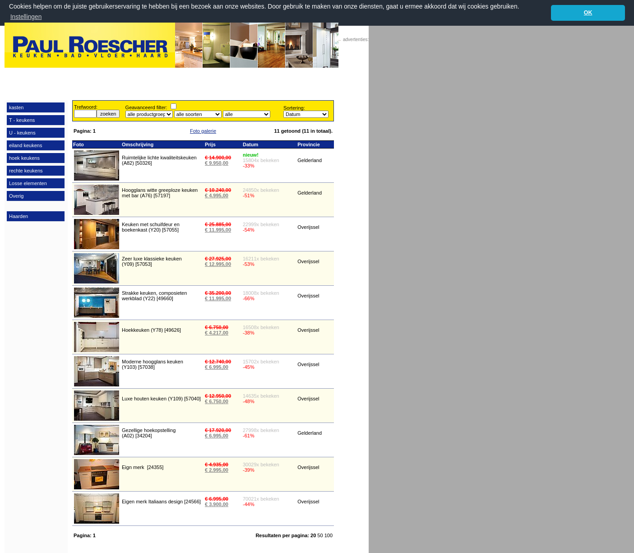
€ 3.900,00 (216, 504)
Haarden (18, 215)
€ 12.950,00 (218, 396)
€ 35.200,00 (218, 293)
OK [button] (588, 12)
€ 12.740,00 (218, 361)
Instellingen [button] (26, 17)
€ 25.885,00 (218, 224)
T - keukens (22, 119)
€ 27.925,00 (218, 258)
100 (328, 535)
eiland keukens (25, 145)
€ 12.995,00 (218, 264)
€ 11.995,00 (218, 229)
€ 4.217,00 (216, 332)
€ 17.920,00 (218, 430)
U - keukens (22, 132)
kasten (16, 107)
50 (320, 535)
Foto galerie (203, 130)
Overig (16, 195)
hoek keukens (24, 157)
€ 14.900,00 (218, 157)
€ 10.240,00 (218, 190)
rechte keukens (26, 170)
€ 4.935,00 (216, 464)
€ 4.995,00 (216, 195)
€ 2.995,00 (216, 470)
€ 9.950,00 (216, 162)
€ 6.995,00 (216, 367)
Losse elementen (28, 183)
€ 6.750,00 (216, 327)
